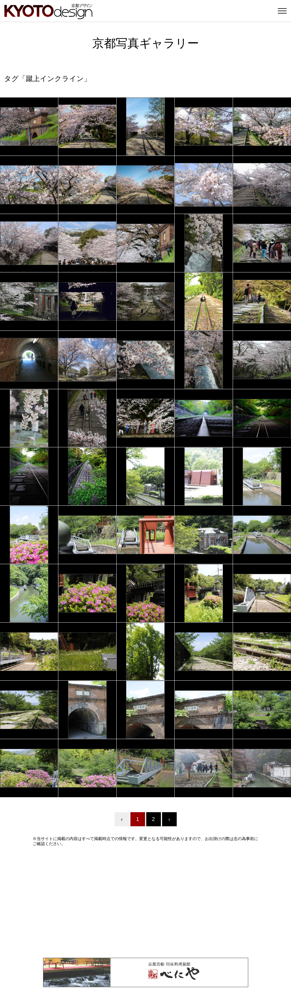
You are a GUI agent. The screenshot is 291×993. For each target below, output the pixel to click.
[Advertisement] (146, 902)
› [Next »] (169, 819)
